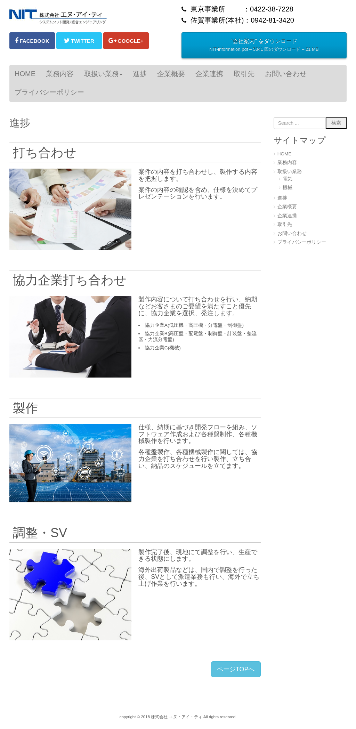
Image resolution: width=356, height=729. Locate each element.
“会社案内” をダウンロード (263, 46)
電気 (287, 178)
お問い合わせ (292, 233)
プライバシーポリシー (301, 242)
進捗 (282, 198)
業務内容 (287, 162)
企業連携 (287, 215)
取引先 (284, 224)
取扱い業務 (289, 171)
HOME (284, 153)
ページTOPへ (236, 669)
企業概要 (287, 206)
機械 (287, 187)
